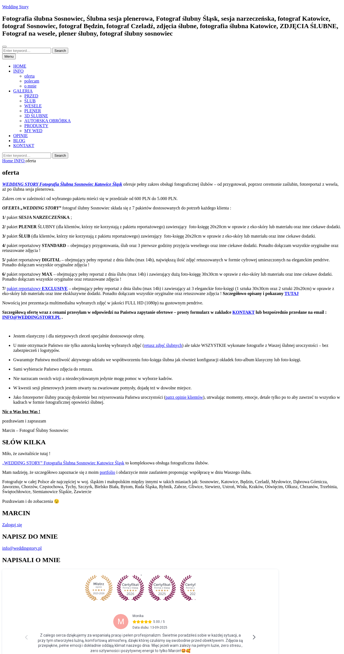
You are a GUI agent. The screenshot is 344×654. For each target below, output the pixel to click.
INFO (18, 71)
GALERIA (23, 91)
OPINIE (20, 135)
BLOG (19, 140)
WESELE (33, 105)
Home (8, 160)
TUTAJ (292, 293)
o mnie (30, 86)
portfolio (107, 472)
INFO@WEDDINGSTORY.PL (31, 317)
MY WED (33, 130)
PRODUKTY (36, 125)
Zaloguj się (12, 524)
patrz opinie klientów (184, 397)
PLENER (32, 110)
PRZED (31, 96)
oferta (29, 76)
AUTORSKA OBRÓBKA (47, 120)
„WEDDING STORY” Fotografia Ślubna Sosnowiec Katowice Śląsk (63, 463)
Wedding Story (15, 6)
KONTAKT (23, 145)
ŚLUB (30, 101)
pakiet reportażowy (37, 288)
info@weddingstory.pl (22, 548)
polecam (31, 81)
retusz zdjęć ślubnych (163, 345)
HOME (19, 66)
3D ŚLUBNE (36, 115)
